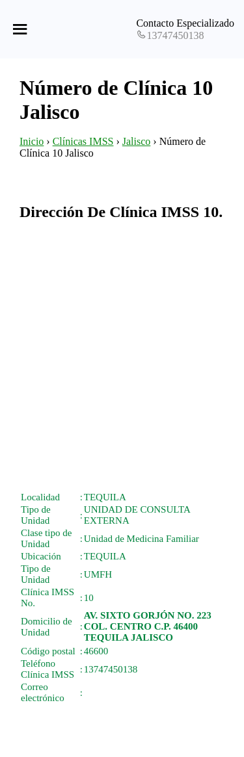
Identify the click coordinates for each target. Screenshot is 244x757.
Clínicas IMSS (83, 141)
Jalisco (136, 141)
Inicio (32, 141)
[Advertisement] (122, 356)
